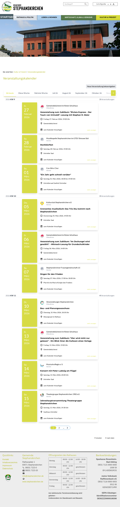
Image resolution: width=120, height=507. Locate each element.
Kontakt (5, 459)
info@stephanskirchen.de (33, 476)
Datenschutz (7, 469)
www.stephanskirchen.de (32, 482)
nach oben (110, 438)
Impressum (7, 466)
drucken (99, 438)
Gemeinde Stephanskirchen (31, 457)
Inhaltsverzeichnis (9, 462)
